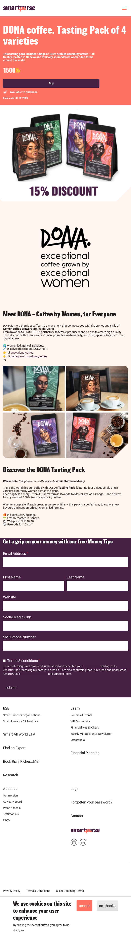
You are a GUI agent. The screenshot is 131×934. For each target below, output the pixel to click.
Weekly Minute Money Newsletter (91, 733)
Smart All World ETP (19, 734)
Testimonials (11, 814)
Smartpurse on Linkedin (83, 843)
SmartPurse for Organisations (21, 715)
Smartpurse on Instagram (74, 843)
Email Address (14, 553)
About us (10, 788)
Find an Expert (14, 748)
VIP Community (80, 721)
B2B (6, 708)
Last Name (75, 577)
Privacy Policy (91, 666)
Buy (51, 83)
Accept (84, 906)
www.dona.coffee (22, 352)
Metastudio (78, 740)
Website (9, 597)
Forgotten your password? (91, 802)
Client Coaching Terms (70, 890)
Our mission (10, 795)
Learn (75, 708)
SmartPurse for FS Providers (20, 721)
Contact (77, 816)
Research (10, 775)
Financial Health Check (85, 727)
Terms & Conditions (38, 890)
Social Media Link (17, 617)
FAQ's (6, 820)
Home (75, 829)
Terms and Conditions (34, 673)
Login (75, 788)
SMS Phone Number (19, 637)
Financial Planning (85, 753)
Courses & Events (81, 715)
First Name (12, 577)
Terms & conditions (22, 661)
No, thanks (107, 906)
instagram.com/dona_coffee (29, 356)
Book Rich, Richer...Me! (21, 761)
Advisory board (12, 801)
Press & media (12, 807)
